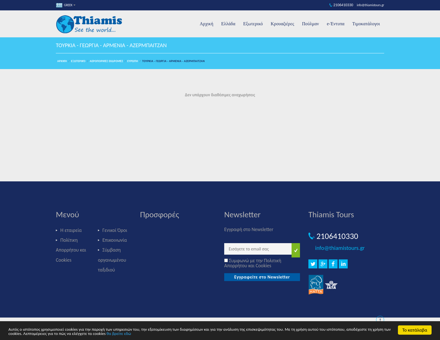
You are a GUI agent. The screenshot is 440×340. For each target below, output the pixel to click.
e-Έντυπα (336, 23)
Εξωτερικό (253, 23)
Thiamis (91, 25)
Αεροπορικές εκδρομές (106, 61)
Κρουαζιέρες (282, 23)
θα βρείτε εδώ (119, 333)
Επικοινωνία (114, 240)
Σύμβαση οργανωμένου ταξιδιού (112, 260)
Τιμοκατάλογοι (366, 23)
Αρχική (206, 23)
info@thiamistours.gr (340, 248)
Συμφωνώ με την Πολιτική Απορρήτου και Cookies (252, 263)
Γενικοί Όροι (114, 230)
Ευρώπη (132, 61)
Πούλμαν (310, 23)
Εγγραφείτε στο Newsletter (262, 277)
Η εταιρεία (71, 230)
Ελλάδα (228, 23)
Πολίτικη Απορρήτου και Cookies (71, 250)
